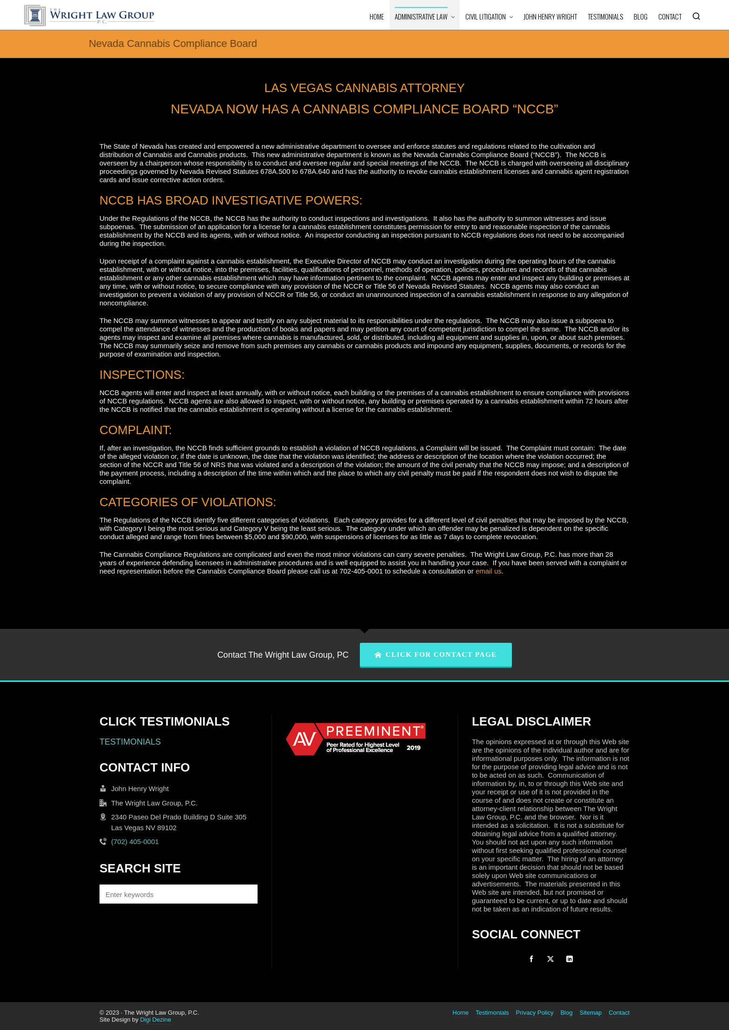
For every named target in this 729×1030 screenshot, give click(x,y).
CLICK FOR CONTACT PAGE (436, 654)
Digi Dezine (155, 1019)
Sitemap (590, 1012)
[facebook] (531, 959)
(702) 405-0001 (135, 841)
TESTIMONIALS (130, 741)
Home (460, 1012)
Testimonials (492, 1012)
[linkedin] (569, 959)
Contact (619, 1012)
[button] (246, 894)
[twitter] (550, 959)
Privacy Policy (535, 1012)
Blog (566, 1012)
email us (489, 571)
